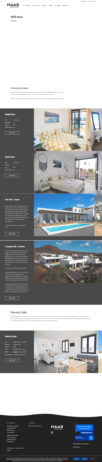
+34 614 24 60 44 (90, 1)
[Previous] (38, 132)
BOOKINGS (57, 5)
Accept (76, 459)
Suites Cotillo (36, 5)
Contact (51, 5)
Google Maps (10, 432)
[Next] (97, 132)
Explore (44, 5)
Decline (84, 459)
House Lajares (26, 5)
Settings (93, 459)
